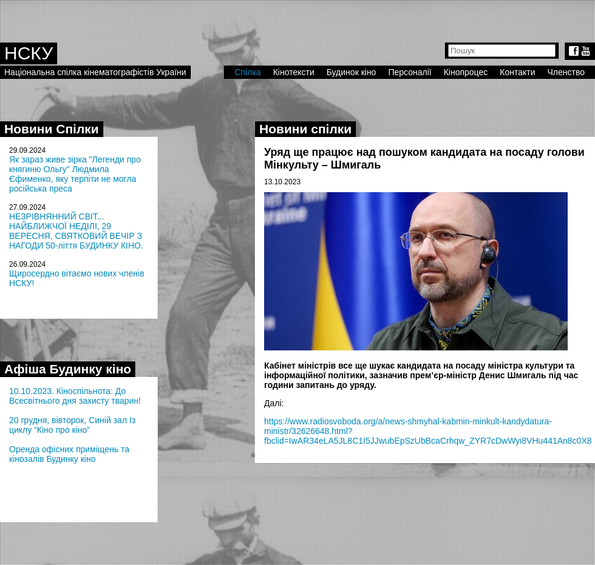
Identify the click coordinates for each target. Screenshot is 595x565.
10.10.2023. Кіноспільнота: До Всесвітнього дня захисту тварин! (75, 396)
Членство (566, 72)
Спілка (247, 72)
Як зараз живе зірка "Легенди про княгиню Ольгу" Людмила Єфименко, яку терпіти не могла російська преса (75, 174)
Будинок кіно (351, 72)
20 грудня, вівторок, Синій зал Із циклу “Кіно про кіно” (72, 425)
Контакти (517, 72)
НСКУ (28, 53)
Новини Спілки (51, 129)
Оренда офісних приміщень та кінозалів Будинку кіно (69, 454)
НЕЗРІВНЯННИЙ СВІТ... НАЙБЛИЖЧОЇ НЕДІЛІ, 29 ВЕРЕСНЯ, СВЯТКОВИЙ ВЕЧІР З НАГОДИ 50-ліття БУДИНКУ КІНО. (76, 231)
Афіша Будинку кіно (67, 369)
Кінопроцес (466, 72)
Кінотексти (293, 72)
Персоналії (409, 72)
